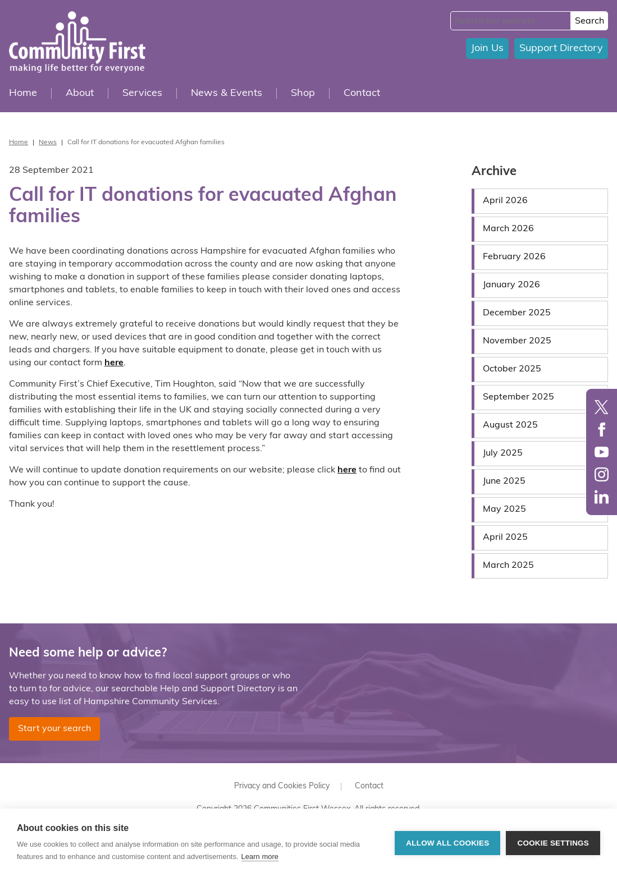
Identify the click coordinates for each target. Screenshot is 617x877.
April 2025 (505, 537)
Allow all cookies (447, 843)
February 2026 (514, 256)
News (48, 142)
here (114, 363)
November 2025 (517, 341)
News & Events (226, 93)
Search (589, 21)
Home (23, 93)
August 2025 (510, 425)
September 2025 (518, 397)
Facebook (602, 430)
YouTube (602, 452)
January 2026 (511, 285)
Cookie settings (553, 843)
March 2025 (508, 565)
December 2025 (517, 313)
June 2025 (504, 481)
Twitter (602, 407)
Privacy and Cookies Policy (282, 786)
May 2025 (504, 509)
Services (142, 93)
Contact (362, 93)
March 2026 (508, 228)
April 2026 (505, 200)
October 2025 (512, 369)
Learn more (259, 856)
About (80, 93)
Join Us (487, 48)
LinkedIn (602, 497)
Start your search (54, 728)
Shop (303, 93)
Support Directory (561, 48)
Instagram (602, 474)
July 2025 (503, 453)
